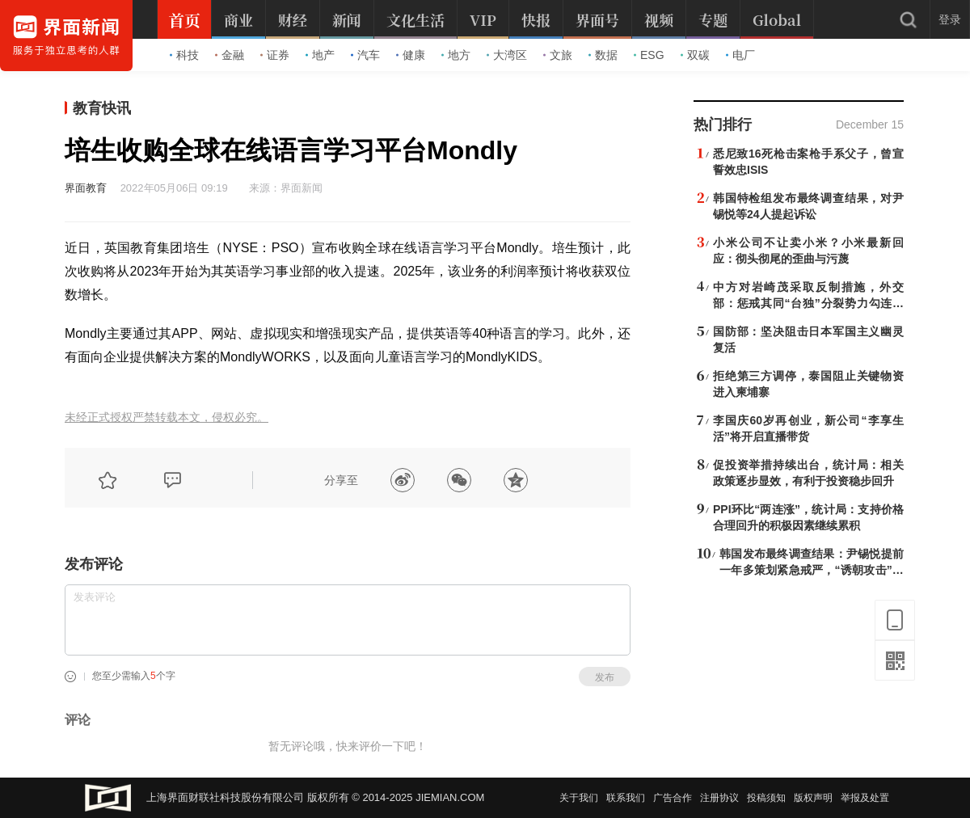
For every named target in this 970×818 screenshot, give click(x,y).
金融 (229, 54)
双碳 (695, 54)
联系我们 (625, 797)
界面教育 (86, 188)
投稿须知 (766, 797)
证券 (274, 54)
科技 (184, 54)
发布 (604, 677)
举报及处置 (865, 797)
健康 (410, 54)
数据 (603, 54)
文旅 (557, 54)
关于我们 (578, 797)
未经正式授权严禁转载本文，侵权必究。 (166, 417)
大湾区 (507, 54)
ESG (649, 54)
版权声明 (813, 797)
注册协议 (719, 797)
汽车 (365, 54)
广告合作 (672, 797)
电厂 (740, 54)
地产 (320, 54)
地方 (455, 54)
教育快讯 (102, 108)
